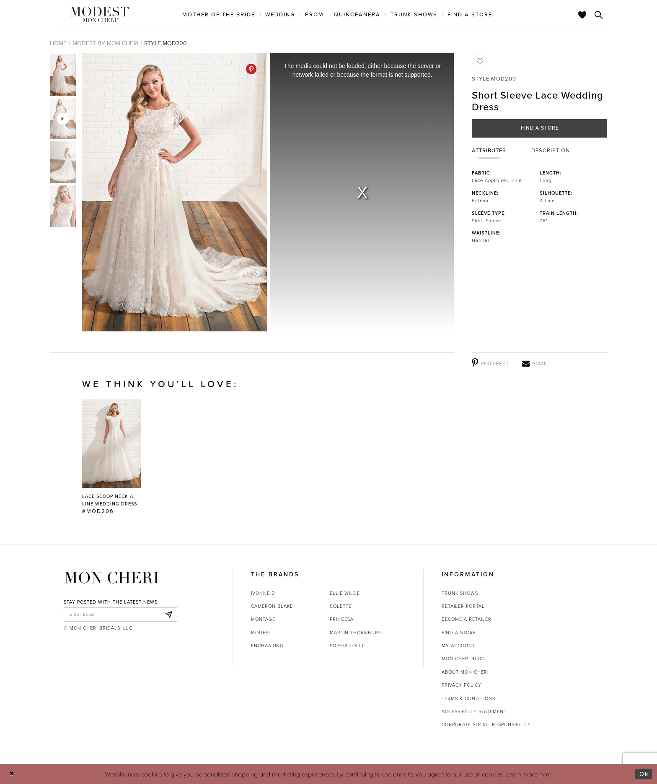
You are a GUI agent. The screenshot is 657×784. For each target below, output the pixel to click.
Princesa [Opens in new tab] (342, 619)
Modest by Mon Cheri (105, 43)
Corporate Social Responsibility (486, 724)
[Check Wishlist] (582, 14)
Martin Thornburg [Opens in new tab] (356, 632)
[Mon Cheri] (112, 578)
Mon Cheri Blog (463, 658)
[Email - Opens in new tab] (535, 363)
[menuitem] (218, 14)
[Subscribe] (168, 615)
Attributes (489, 151)
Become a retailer (466, 619)
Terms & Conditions (468, 698)
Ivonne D (263, 593)
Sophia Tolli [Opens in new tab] (346, 645)
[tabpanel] (173, 192)
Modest (261, 632)
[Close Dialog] (12, 774)
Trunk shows (460, 593)
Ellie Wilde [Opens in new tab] (345, 593)
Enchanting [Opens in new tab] (267, 645)
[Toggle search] (599, 14)
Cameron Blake (272, 606)
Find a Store (540, 129)
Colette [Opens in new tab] (341, 606)
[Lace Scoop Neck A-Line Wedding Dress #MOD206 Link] (111, 457)
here (545, 773)
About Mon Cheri (465, 672)
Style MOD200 (165, 43)
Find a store (459, 632)
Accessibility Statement (474, 711)
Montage (263, 619)
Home (58, 43)
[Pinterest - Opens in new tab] (251, 69)
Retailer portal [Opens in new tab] (463, 606)
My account (458, 645)
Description (550, 151)
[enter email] (120, 615)
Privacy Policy (461, 685)
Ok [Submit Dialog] (643, 774)
